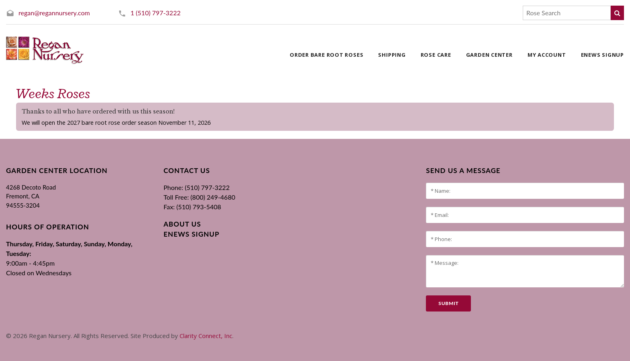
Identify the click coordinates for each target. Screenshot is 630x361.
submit (448, 303)
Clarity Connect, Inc (206, 336)
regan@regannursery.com (54, 13)
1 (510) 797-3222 (156, 13)
